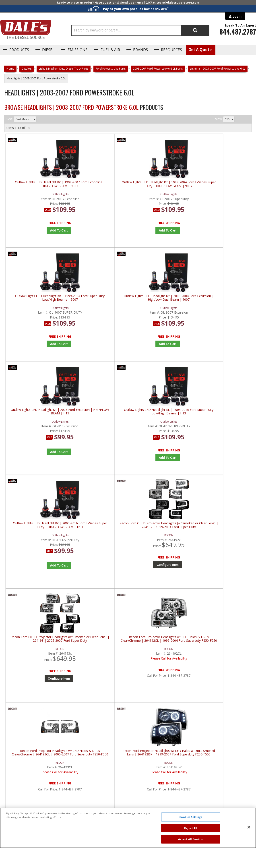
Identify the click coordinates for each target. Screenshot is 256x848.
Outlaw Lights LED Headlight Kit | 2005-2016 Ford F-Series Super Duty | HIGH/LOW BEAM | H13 (160, 306)
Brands (140, 49)
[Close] (249, 827)
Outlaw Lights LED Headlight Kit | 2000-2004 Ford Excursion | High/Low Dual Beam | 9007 (222, 185)
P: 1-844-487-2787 (22, 682)
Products (19, 49)
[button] (140, 30)
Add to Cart (37, 230)
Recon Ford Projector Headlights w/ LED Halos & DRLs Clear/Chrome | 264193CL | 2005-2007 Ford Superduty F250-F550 (160, 426)
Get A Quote (200, 49)
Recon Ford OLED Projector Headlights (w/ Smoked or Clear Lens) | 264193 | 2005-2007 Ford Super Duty (36, 426)
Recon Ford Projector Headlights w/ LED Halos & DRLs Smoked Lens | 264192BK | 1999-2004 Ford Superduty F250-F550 (222, 426)
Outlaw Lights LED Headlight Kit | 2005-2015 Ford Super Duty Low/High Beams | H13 (98, 306)
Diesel (48, 49)
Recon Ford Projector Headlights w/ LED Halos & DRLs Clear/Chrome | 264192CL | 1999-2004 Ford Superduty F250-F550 (98, 426)
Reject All (190, 828)
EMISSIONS (77, 49)
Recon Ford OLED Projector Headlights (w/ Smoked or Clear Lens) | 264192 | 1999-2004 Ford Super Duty (222, 306)
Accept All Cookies (190, 839)
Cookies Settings (190, 817)
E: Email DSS (16, 695)
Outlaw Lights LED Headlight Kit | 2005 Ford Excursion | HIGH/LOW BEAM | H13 (36, 306)
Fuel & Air (110, 49)
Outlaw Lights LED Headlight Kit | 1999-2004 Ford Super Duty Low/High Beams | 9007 (160, 185)
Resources (171, 49)
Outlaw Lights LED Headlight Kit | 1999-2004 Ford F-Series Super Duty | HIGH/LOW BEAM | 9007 (98, 185)
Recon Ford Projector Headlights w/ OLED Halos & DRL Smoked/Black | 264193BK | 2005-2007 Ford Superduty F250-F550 (36, 547)
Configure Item (223, 344)
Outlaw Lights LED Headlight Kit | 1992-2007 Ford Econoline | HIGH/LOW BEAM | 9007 (36, 185)
